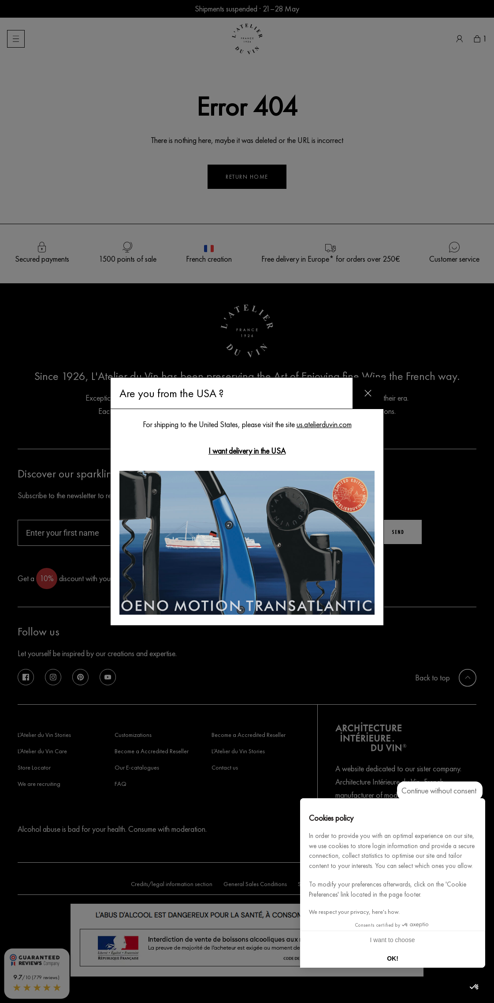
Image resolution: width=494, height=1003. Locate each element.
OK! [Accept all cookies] (392, 958)
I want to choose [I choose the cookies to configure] (392, 939)
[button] (474, 987)
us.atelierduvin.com (324, 424)
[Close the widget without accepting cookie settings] (440, 790)
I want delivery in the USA (247, 451)
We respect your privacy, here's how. (354, 912)
